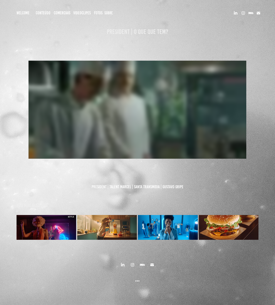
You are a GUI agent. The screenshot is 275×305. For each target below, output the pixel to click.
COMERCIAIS (62, 12)
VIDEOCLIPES (82, 12)
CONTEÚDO (43, 12)
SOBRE (108, 13)
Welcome (23, 13)
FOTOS (98, 12)
